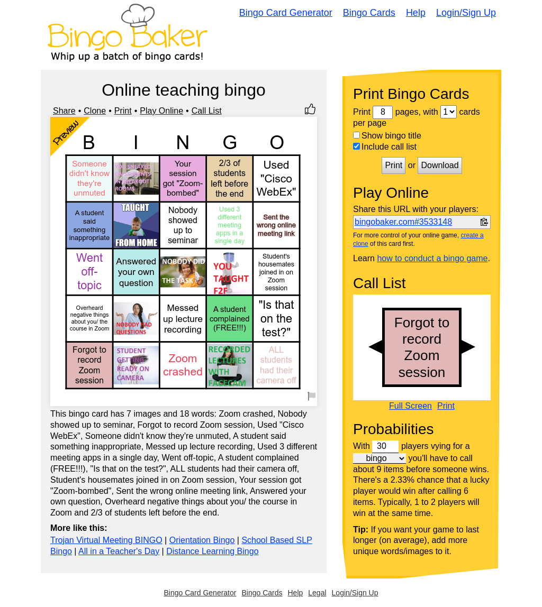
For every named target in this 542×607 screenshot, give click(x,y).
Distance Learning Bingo (212, 551)
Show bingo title (387, 135)
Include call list (385, 146)
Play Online (161, 110)
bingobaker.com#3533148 (403, 221)
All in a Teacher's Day (118, 551)
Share (64, 110)
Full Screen (410, 406)
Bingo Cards (369, 12)
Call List (207, 110)
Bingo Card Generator (285, 12)
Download (439, 165)
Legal (317, 592)
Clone (95, 110)
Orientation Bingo (202, 540)
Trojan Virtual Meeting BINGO (106, 540)
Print (123, 110)
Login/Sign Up (466, 12)
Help (416, 12)
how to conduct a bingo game (432, 258)
